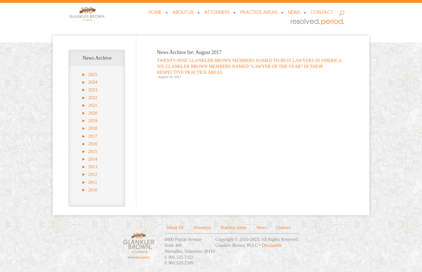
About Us (182, 13)
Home (155, 13)
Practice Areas (258, 13)
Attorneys (216, 13)
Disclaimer (272, 245)
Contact (322, 13)
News (294, 13)
